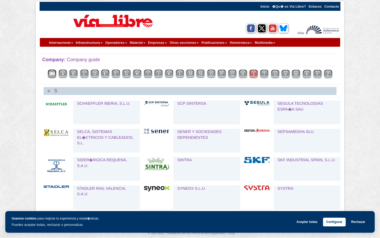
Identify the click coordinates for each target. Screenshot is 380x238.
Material (137, 43)
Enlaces (315, 6)
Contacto (331, 6)
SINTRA (184, 160)
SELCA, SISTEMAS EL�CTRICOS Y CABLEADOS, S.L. (105, 137)
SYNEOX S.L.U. (191, 188)
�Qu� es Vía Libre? (289, 6)
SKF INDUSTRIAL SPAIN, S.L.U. (307, 160)
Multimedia (265, 43)
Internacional (61, 43)
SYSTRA (285, 188)
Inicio (264, 6)
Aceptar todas (306, 222)
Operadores (116, 43)
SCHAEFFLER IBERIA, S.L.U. (104, 103)
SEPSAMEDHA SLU (296, 131)
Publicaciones (214, 43)
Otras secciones (184, 43)
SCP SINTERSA (191, 103)
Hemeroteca (241, 43)
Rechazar (358, 222)
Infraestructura (89, 43)
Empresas (157, 43)
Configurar (334, 222)
